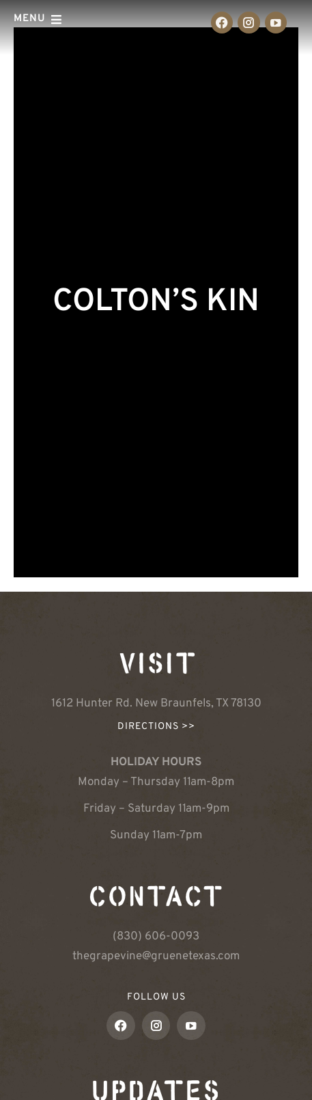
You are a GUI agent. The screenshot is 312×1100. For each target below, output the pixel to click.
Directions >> (156, 726)
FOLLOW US (156, 997)
